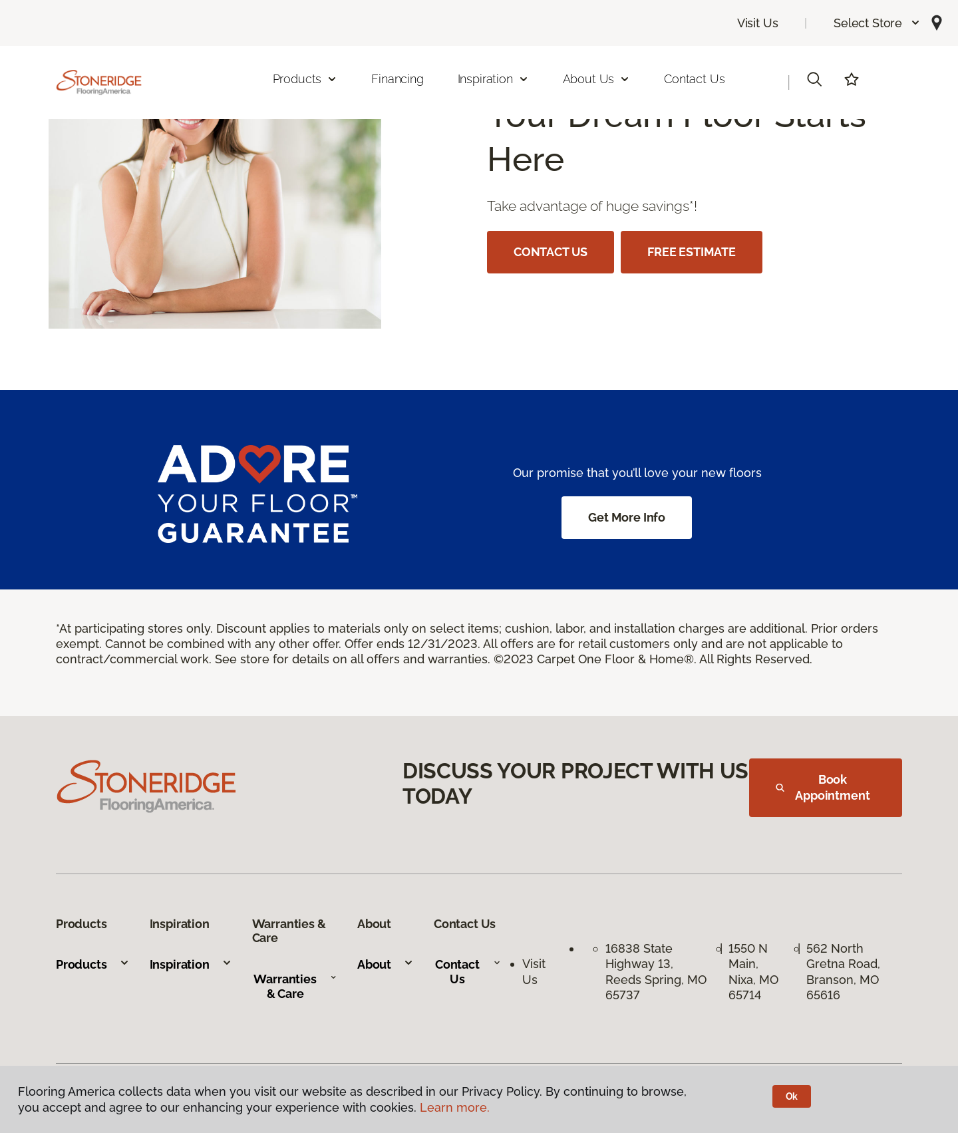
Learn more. (455, 1107)
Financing (397, 79)
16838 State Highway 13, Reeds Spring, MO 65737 (656, 971)
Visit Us (757, 23)
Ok (792, 1096)
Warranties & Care (295, 986)
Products (93, 964)
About (385, 964)
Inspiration (191, 964)
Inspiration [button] (493, 79)
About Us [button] (597, 79)
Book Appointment (823, 787)
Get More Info (626, 517)
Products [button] (305, 79)
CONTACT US (550, 252)
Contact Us (694, 79)
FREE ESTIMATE (691, 252)
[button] (877, 23)
